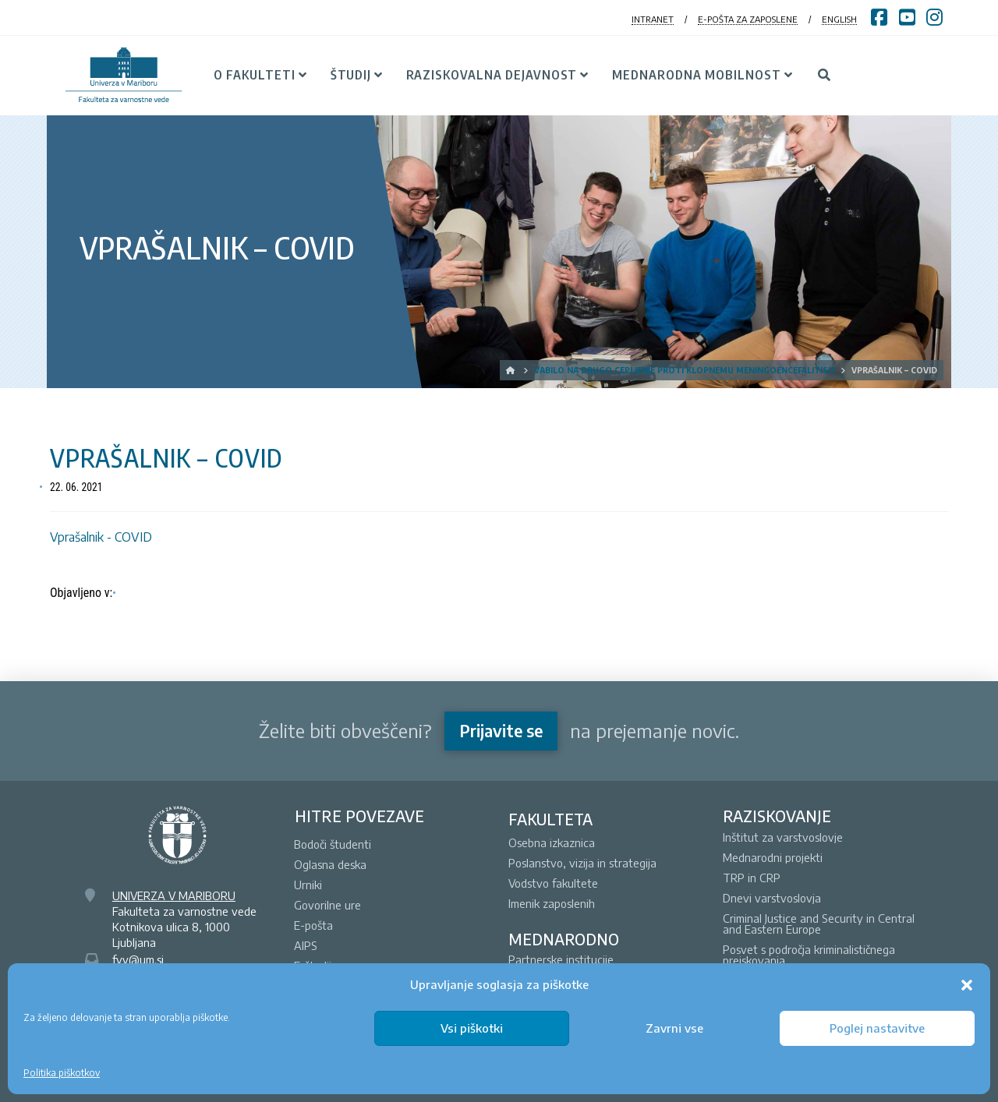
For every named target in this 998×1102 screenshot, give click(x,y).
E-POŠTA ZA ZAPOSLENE (748, 19)
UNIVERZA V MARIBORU (173, 895)
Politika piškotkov (61, 1073)
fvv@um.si (138, 959)
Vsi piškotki (472, 1028)
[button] (967, 985)
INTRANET (653, 19)
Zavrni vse (674, 1028)
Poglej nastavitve (877, 1028)
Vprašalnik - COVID (101, 537)
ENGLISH (839, 19)
